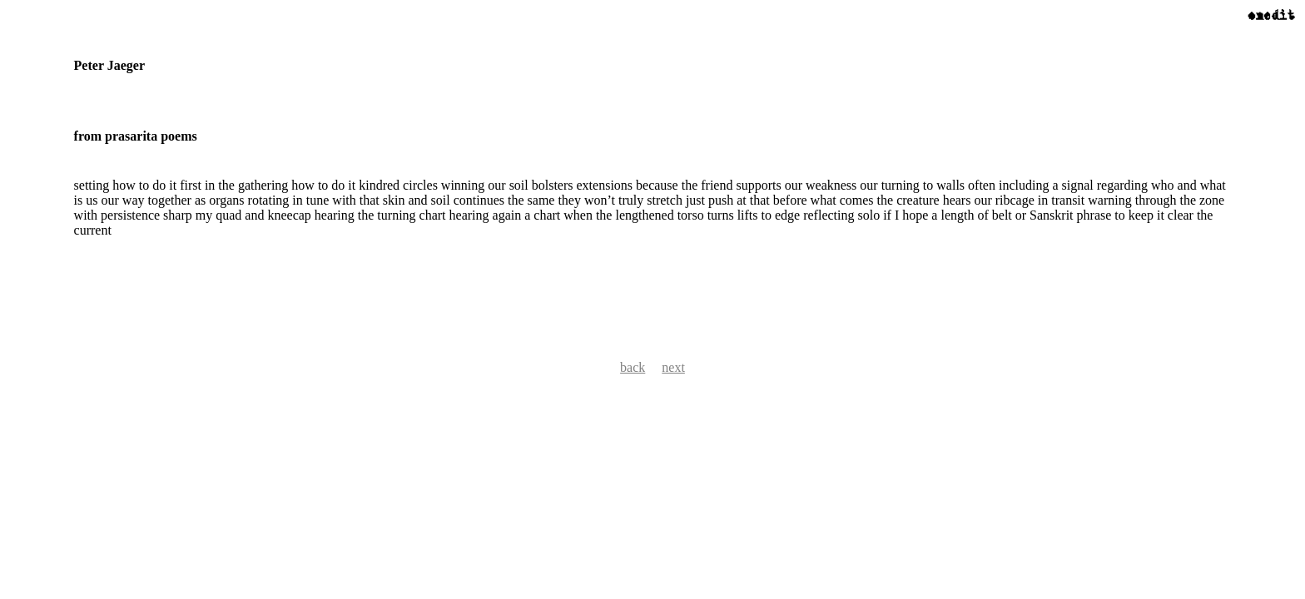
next (673, 367)
